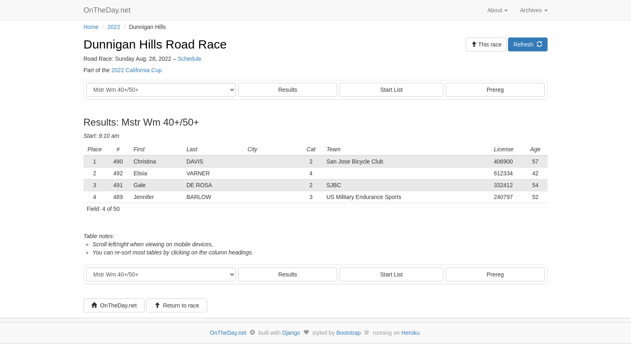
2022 (113, 27)
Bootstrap (348, 332)
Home (91, 27)
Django (291, 332)
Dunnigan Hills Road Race (155, 44)
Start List (391, 89)
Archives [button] (534, 10)
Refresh (527, 44)
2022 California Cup (136, 70)
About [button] (497, 10)
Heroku (410, 332)
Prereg (495, 89)
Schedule (189, 58)
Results (287, 89)
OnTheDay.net (108, 10)
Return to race (176, 305)
